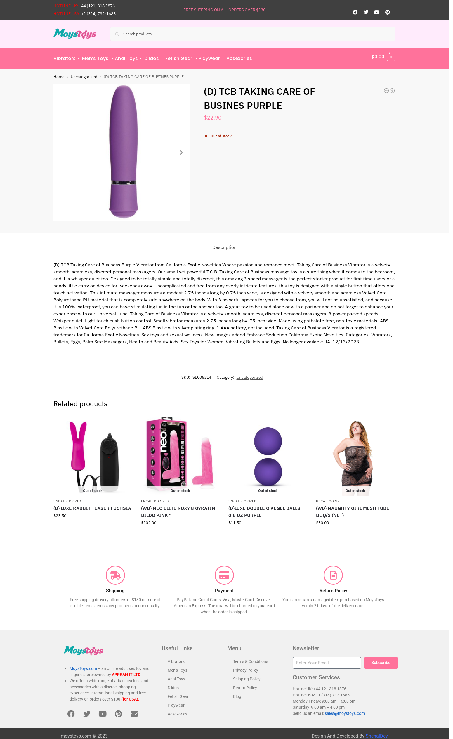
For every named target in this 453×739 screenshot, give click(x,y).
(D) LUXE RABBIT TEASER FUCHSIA (92, 505)
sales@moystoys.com (345, 710)
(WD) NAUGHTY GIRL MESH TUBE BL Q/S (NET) (352, 508)
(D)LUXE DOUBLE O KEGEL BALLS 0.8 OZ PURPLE (264, 508)
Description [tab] (224, 244)
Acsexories (177, 710)
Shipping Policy (247, 675)
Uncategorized (84, 73)
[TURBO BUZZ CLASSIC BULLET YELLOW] (386, 87)
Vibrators (176, 658)
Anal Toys (176, 675)
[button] (383, 57)
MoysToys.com (83, 665)
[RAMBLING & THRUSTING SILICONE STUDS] (392, 87)
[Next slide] (181, 149)
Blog (237, 693)
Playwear (176, 701)
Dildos (173, 684)
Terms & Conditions (250, 658)
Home (59, 73)
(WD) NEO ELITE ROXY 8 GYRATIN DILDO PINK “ (178, 508)
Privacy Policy (245, 666)
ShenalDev (377, 733)
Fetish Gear (178, 693)
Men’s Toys (177, 666)
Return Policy (245, 684)
